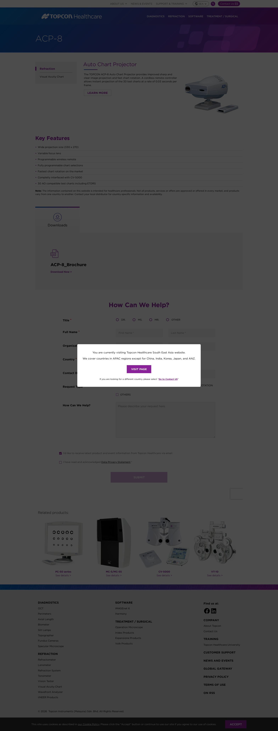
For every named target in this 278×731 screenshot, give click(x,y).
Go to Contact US (168, 379)
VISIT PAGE (139, 369)
